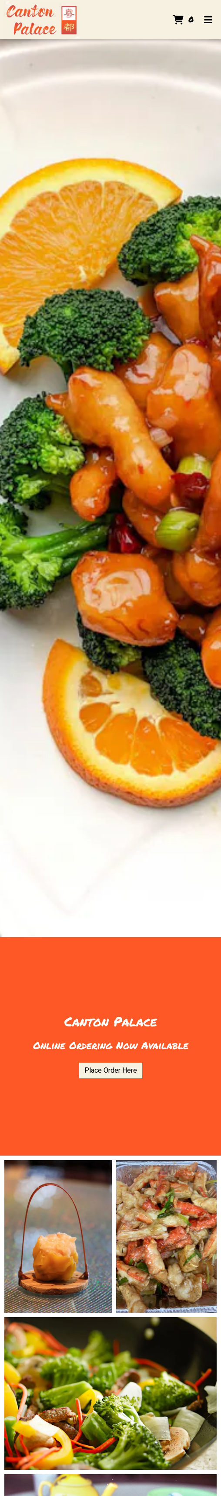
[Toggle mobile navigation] (208, 19)
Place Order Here (110, 1070)
